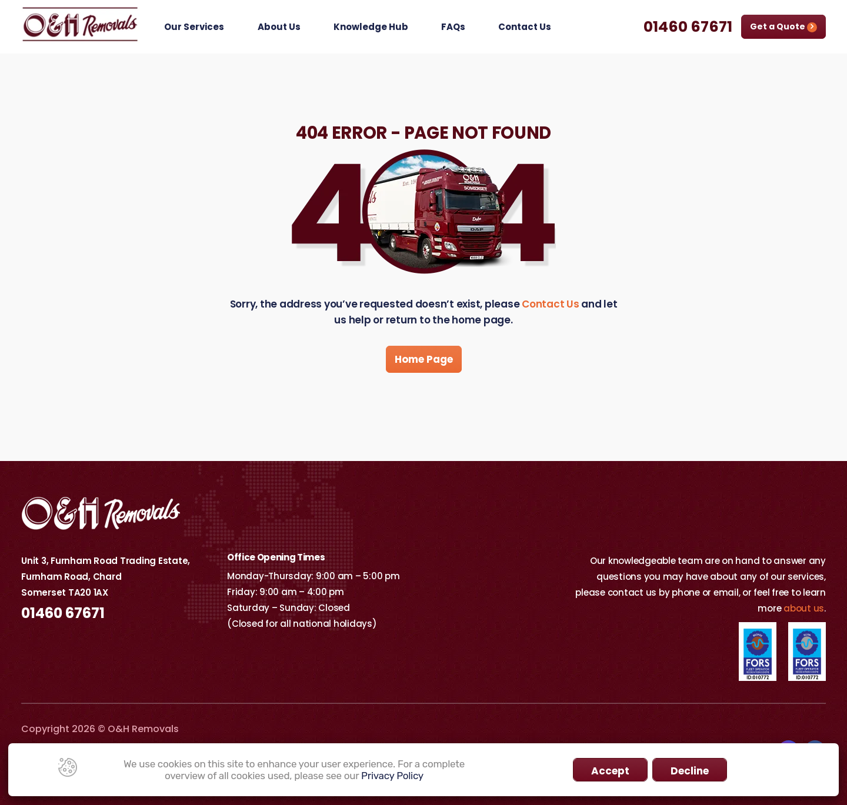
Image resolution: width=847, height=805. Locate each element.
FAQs (453, 27)
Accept (610, 771)
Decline (690, 771)
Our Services (194, 27)
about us (803, 608)
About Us (279, 27)
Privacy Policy (392, 775)
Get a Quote (783, 26)
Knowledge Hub (371, 27)
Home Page (424, 359)
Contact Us (524, 27)
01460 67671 (687, 26)
